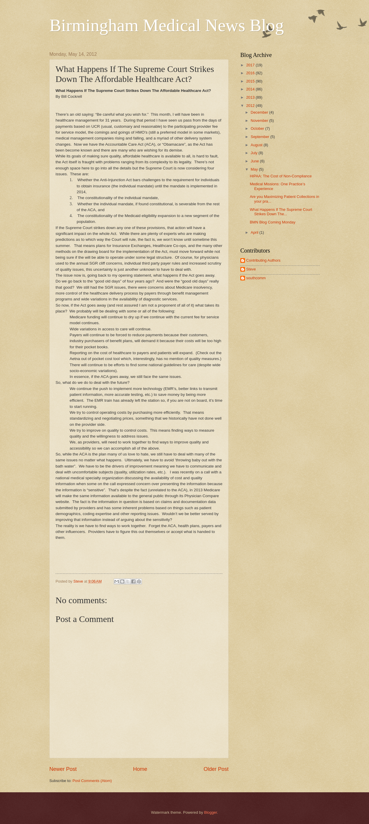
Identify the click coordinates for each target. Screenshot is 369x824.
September (260, 136)
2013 (251, 97)
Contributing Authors (263, 260)
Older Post (216, 769)
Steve (251, 269)
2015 (251, 81)
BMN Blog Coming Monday (272, 222)
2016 (251, 73)
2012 (251, 105)
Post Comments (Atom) (92, 780)
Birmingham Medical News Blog (166, 25)
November (260, 120)
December (260, 112)
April (255, 232)
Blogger (210, 812)
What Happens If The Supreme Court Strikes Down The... (281, 211)
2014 (251, 89)
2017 (251, 65)
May (255, 169)
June (255, 161)
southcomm (256, 278)
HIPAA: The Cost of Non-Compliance (281, 176)
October (258, 128)
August (257, 145)
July (254, 153)
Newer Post (63, 769)
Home (140, 769)
